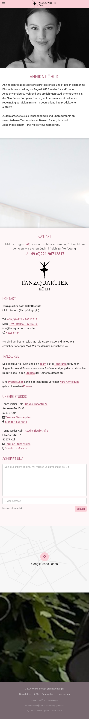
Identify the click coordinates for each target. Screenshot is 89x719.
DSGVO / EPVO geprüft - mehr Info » (44, 710)
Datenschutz (48, 694)
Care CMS (43, 705)
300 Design (52, 700)
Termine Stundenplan (17, 417)
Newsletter (12, 332)
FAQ (27, 244)
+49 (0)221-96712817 (44, 254)
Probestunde (16, 381)
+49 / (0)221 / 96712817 (22, 319)
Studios (30, 372)
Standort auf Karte (16, 421)
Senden (81, 508)
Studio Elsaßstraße (36, 430)
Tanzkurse (60, 363)
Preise (27, 386)
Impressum (64, 694)
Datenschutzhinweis (12, 508)
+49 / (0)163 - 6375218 (23, 323)
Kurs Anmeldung (69, 381)
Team (43, 363)
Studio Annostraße (36, 404)
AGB (36, 694)
